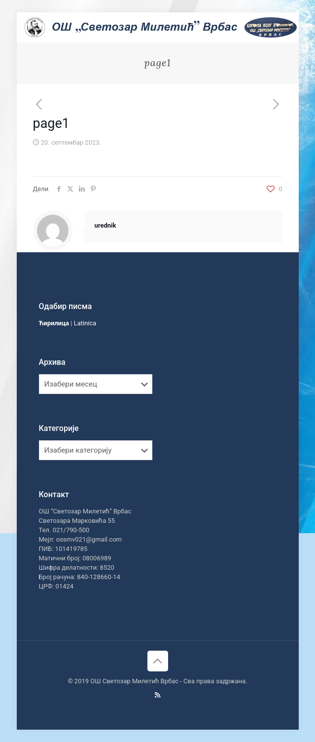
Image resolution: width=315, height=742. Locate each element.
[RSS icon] (157, 695)
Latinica (85, 323)
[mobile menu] (285, 27)
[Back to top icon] (157, 661)
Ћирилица (54, 323)
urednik (105, 225)
